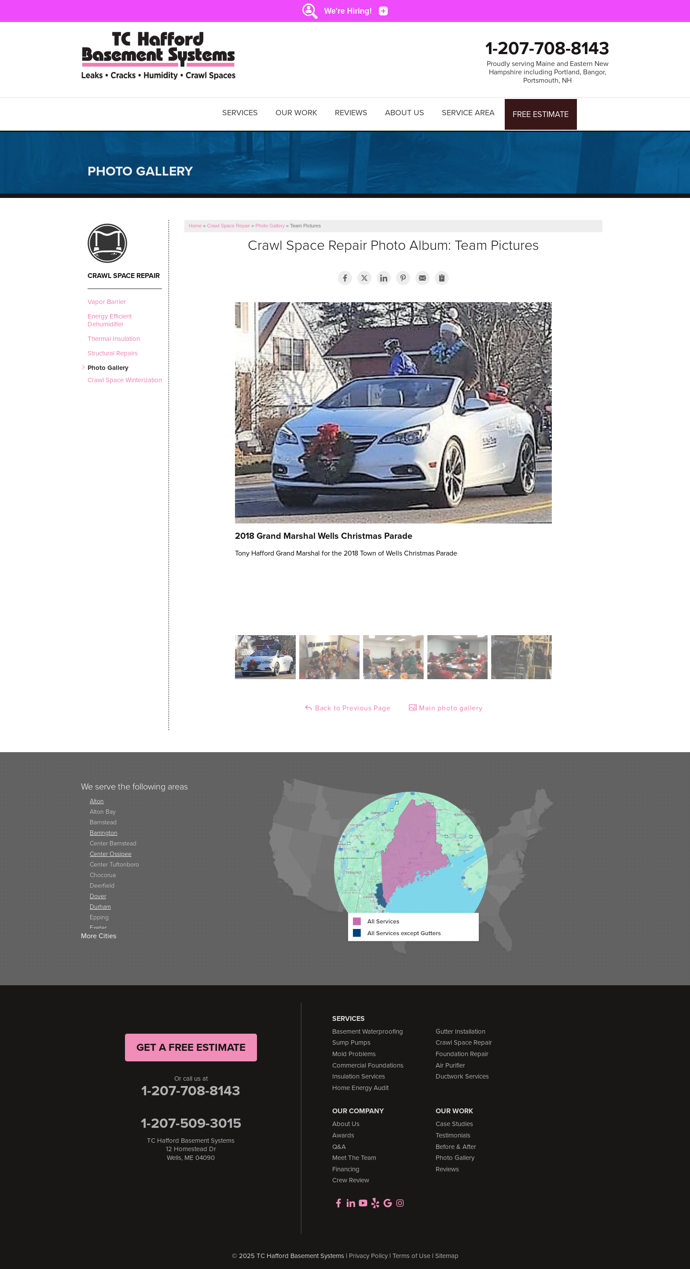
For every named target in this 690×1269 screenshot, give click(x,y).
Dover (98, 891)
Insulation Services (358, 1072)
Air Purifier (450, 1061)
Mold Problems (354, 1049)
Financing (346, 1165)
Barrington (103, 828)
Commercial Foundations (368, 1061)
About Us (406, 111)
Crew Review (350, 1176)
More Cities (98, 932)
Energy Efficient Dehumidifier (110, 316)
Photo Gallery (108, 363)
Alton (97, 796)
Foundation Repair (462, 1049)
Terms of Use (411, 1251)
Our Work (298, 111)
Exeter (98, 923)
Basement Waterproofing (367, 1027)
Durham (100, 902)
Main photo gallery (445, 703)
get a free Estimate (191, 1043)
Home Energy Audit (360, 1083)
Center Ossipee (111, 849)
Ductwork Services (462, 1072)
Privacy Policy (368, 1251)
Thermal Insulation (114, 334)
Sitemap (447, 1251)
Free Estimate (541, 111)
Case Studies (454, 1120)
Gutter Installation (460, 1027)
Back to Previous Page (347, 703)
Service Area (469, 111)
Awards (343, 1131)
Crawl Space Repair (124, 271)
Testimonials (453, 1131)
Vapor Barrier (107, 297)
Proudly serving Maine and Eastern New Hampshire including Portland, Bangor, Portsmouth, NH (548, 72)
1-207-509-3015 (191, 1119)
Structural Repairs (113, 349)
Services (241, 111)
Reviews (352, 111)
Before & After (456, 1142)
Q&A (339, 1142)
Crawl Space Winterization (125, 376)
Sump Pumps (351, 1038)
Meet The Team (354, 1154)
